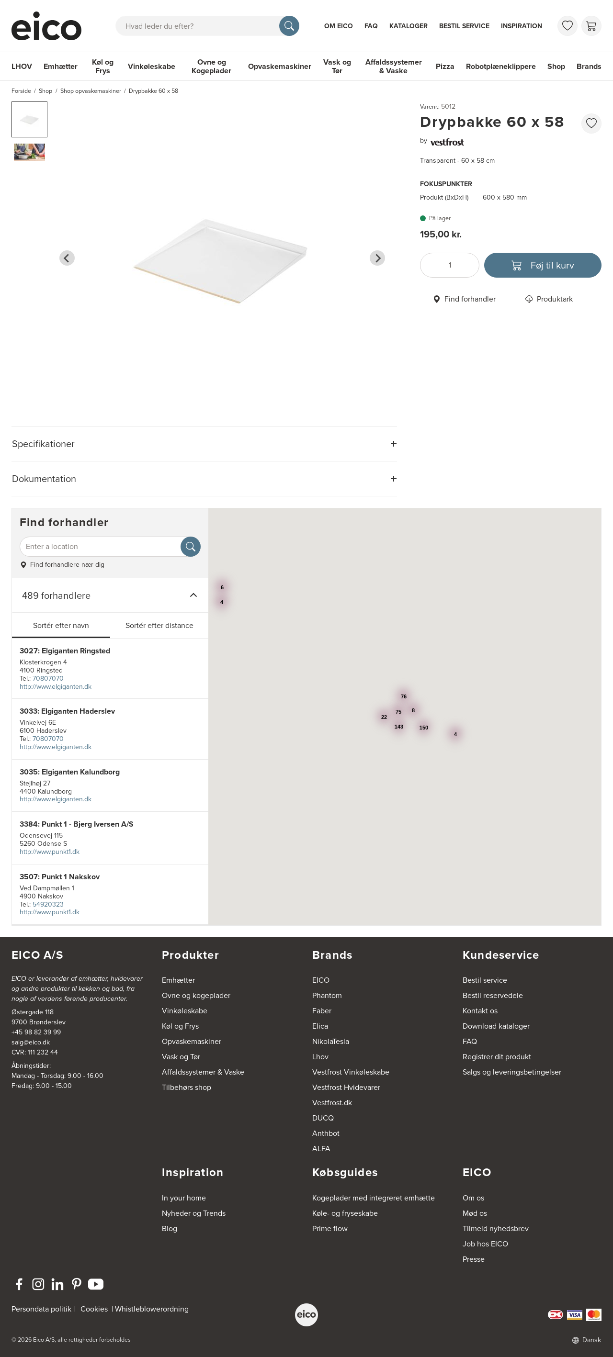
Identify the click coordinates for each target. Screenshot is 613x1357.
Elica (320, 1026)
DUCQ (323, 1117)
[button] (29, 119)
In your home (184, 1197)
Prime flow (330, 1228)
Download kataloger (496, 1026)
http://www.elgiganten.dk (55, 687)
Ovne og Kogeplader (211, 66)
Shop (556, 66)
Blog (169, 1228)
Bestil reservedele (493, 995)
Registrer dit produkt (497, 1056)
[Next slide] (377, 258)
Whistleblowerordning (152, 1308)
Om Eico (338, 26)
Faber (321, 1010)
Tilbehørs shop (186, 1087)
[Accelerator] (50, 25)
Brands (589, 66)
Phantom (327, 995)
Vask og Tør (337, 66)
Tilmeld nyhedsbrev (496, 1228)
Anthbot (326, 1133)
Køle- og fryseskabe (345, 1213)
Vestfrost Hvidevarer (346, 1087)
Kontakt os (480, 1010)
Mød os (475, 1213)
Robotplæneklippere (501, 66)
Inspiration (521, 26)
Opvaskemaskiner (279, 66)
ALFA (321, 1148)
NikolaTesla (330, 1041)
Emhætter (61, 66)
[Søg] (289, 26)
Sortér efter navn (61, 625)
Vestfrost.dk (332, 1102)
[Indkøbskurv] (591, 26)
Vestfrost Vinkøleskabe (350, 1071)
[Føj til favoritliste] (591, 123)
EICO (320, 980)
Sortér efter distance (159, 625)
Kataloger (408, 26)
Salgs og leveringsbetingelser (512, 1071)
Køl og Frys (103, 66)
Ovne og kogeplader (196, 995)
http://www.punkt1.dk (49, 852)
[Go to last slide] (67, 258)
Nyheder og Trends (194, 1213)
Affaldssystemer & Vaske (393, 66)
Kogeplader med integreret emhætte (373, 1197)
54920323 (48, 904)
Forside (21, 91)
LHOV (21, 66)
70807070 (48, 678)
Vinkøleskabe (151, 66)
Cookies (94, 1308)
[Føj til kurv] (543, 265)
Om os (473, 1197)
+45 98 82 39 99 (36, 1032)
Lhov (320, 1056)
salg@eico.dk (30, 1042)
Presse (474, 1259)
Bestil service (464, 26)
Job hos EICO (485, 1243)
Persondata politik (41, 1308)
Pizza (445, 66)
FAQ (371, 26)
